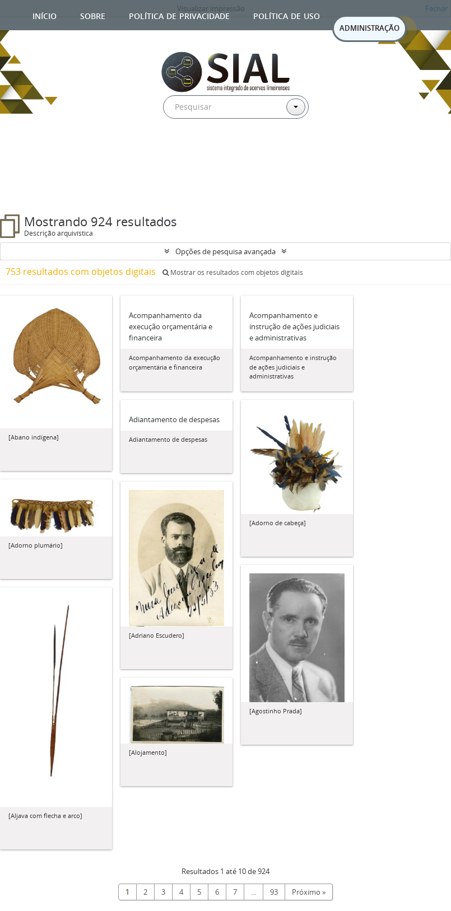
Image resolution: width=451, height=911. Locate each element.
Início (44, 14)
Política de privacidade (179, 14)
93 (274, 892)
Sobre (92, 14)
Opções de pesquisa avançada (225, 251)
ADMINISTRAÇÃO (369, 28)
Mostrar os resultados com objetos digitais (232, 272)
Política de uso (286, 14)
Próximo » (309, 892)
